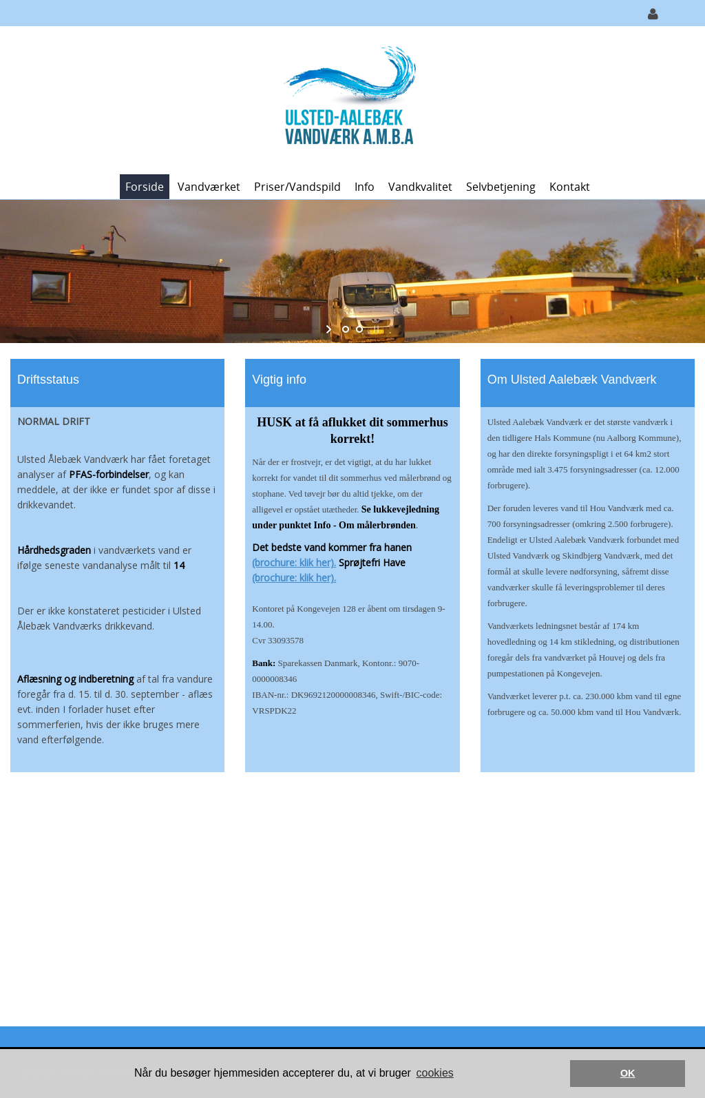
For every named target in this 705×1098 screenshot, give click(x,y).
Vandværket (209, 186)
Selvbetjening (501, 186)
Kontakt (569, 186)
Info (365, 186)
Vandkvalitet (420, 186)
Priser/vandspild (297, 186)
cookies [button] (435, 1073)
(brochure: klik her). (294, 562)
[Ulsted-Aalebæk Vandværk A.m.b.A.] (348, 98)
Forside (144, 186)
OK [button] (627, 1073)
